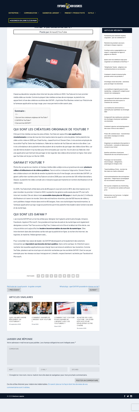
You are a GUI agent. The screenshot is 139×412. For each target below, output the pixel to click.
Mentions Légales (18, 409)
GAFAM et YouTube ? (23, 133)
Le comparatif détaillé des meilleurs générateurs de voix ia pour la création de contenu (116, 113)
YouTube (62, 45)
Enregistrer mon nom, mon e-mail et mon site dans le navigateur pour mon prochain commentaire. (48, 388)
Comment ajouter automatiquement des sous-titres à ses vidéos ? (116, 141)
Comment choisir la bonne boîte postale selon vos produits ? (115, 88)
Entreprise (14, 14)
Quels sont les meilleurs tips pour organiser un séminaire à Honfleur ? (116, 74)
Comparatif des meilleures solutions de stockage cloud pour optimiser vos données (116, 132)
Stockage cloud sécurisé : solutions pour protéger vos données (116, 96)
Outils (91, 14)
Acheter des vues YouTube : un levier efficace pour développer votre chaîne (85, 335)
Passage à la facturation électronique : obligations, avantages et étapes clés (113, 175)
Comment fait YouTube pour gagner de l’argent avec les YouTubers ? (64, 334)
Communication (30, 14)
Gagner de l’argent (51, 14)
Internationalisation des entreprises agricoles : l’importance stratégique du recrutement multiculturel (116, 192)
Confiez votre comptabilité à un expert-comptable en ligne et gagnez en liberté (115, 65)
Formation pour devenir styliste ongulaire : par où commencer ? (115, 50)
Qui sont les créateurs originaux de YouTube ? (32, 131)
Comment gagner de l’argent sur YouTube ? (41, 333)
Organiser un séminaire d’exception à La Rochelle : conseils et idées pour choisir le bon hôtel (117, 158)
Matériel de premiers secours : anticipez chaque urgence (114, 57)
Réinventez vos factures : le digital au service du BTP (116, 209)
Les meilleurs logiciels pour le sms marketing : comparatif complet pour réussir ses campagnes (117, 104)
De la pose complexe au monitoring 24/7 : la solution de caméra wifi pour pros (117, 201)
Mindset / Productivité (75, 14)
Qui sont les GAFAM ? (23, 136)
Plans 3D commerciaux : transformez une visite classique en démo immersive (117, 149)
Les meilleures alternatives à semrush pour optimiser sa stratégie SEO (116, 123)
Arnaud (53, 45)
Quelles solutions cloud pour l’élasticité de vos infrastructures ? (116, 167)
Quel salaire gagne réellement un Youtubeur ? (17, 333)
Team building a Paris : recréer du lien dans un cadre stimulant (115, 183)
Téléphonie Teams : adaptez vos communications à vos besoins (115, 81)
